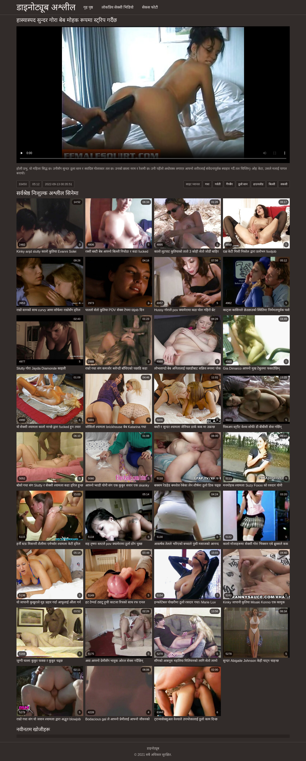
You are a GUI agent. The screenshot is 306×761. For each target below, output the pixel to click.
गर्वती (218, 184)
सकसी (284, 184)
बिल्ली (272, 184)
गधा (207, 184)
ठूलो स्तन (243, 184)
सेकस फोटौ (150, 7)
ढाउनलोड (258, 184)
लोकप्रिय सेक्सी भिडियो (117, 7)
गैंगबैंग (229, 184)
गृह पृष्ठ (88, 7)
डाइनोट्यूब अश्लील (46, 7)
